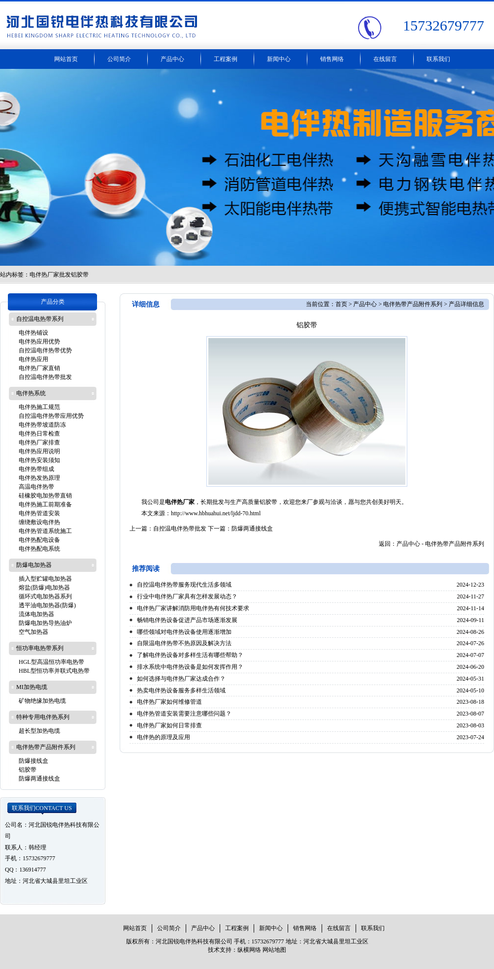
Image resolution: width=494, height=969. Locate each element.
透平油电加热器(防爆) (47, 605)
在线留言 (385, 59)
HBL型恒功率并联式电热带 (54, 670)
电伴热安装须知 (39, 460)
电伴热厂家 (180, 502)
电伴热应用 (33, 359)
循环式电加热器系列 (45, 596)
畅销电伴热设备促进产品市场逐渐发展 (187, 620)
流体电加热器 (36, 614)
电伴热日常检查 (39, 433)
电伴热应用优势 (39, 341)
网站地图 (274, 949)
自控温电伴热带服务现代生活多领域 (184, 584)
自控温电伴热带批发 (179, 528)
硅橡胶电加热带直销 (45, 495)
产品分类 (53, 301)
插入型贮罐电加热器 (45, 578)
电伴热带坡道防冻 (42, 424)
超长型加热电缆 (39, 730)
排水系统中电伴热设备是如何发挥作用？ (190, 666)
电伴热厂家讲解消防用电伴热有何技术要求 (193, 608)
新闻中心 (279, 59)
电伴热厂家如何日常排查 (169, 725)
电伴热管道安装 (39, 513)
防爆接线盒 (33, 760)
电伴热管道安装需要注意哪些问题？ (184, 713)
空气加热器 (33, 631)
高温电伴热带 (36, 486)
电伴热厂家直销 (39, 368)
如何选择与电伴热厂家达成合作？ (181, 678)
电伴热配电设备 (39, 539)
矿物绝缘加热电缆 (42, 700)
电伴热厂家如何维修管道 (169, 701)
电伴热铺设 (33, 332)
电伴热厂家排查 (39, 442)
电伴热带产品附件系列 (412, 304)
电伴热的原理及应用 (163, 737)
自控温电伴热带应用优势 (51, 415)
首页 (341, 304)
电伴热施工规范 (39, 407)
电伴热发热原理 (39, 477)
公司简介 (119, 59)
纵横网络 (249, 949)
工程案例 (225, 59)
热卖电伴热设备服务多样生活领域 (181, 690)
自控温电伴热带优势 (45, 350)
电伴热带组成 (36, 469)
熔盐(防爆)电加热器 (44, 587)
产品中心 (172, 59)
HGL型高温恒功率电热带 (51, 661)
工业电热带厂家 (247, 167)
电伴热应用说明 (39, 451)
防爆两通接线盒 (252, 528)
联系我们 (438, 59)
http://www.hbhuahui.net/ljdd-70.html (216, 513)
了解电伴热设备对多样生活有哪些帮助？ (190, 655)
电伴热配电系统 (39, 548)
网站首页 (66, 59)
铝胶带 (27, 769)
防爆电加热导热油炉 (45, 623)
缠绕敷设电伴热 (39, 522)
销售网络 (332, 59)
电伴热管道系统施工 (45, 531)
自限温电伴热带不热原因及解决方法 (184, 643)
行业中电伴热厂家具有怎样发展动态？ (187, 596)
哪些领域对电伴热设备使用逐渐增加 (184, 631)
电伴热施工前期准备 (45, 504)
